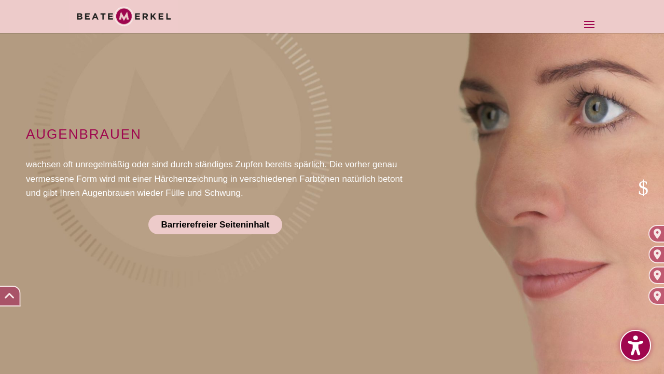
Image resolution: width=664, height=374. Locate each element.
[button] (635, 345)
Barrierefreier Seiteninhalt (215, 225)
